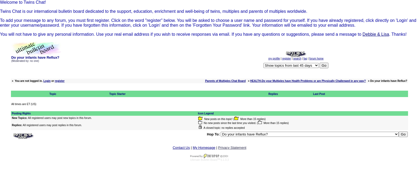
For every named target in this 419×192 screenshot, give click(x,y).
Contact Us (181, 148)
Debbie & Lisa (376, 34)
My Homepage (204, 148)
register (60, 80)
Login (47, 80)
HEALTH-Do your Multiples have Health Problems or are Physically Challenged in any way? (308, 80)
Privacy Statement (232, 148)
